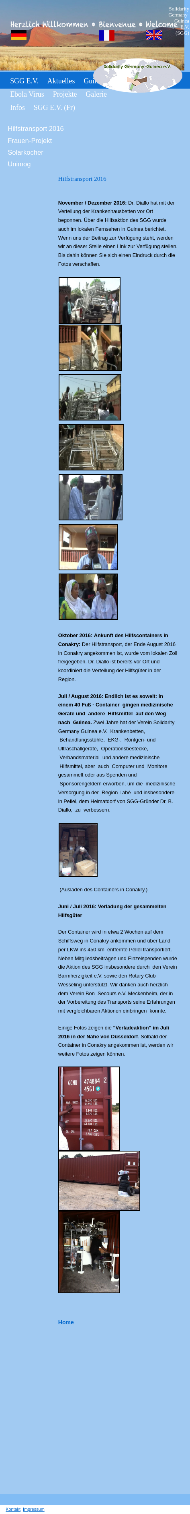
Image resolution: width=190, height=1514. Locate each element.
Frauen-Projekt (30, 141)
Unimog (19, 164)
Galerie (96, 94)
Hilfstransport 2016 (36, 129)
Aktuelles (61, 81)
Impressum (34, 1509)
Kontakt (13, 1509)
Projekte (65, 94)
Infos (17, 108)
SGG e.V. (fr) (54, 108)
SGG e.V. (24, 81)
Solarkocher (25, 152)
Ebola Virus (27, 94)
